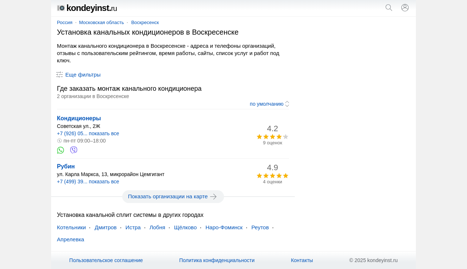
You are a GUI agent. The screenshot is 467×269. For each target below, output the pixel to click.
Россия (65, 22)
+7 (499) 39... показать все (88, 181)
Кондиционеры (79, 118)
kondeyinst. (87, 8)
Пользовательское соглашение (106, 260)
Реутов (260, 227)
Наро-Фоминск (224, 227)
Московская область (101, 22)
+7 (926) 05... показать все (88, 133)
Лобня (157, 227)
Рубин (66, 166)
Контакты (302, 260)
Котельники (71, 227)
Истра (133, 227)
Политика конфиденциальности (217, 260)
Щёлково (185, 227)
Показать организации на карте (173, 196)
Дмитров (105, 227)
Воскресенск (145, 22)
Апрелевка (70, 239)
